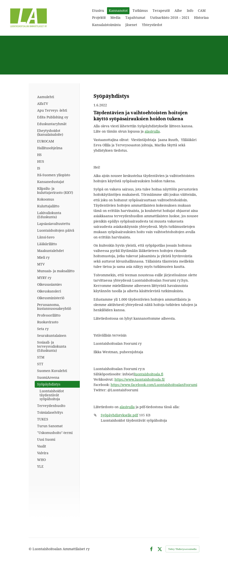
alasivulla (152, 131)
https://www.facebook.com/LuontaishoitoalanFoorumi (154, 384)
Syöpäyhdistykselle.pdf (119, 415)
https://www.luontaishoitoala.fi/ (139, 379)
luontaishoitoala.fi (148, 374)
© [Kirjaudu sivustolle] (31, 549)
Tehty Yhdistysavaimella (182, 549)
